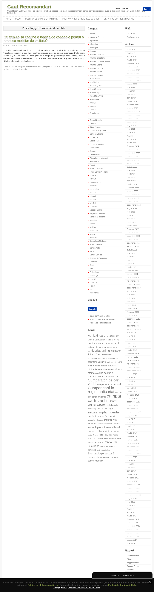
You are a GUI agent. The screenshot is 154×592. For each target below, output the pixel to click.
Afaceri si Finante (97, 37)
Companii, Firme (96, 134)
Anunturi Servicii (96, 68)
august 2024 (132, 125)
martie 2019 (132, 350)
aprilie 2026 (131, 56)
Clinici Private (95, 127)
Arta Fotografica (96, 86)
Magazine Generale (97, 213)
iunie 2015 (131, 505)
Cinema (93, 124)
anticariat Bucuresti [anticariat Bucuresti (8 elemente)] (97, 340)
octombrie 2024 (133, 119)
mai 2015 (130, 509)
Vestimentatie (95, 293)
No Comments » (77, 67)
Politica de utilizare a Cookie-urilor (84, 588)
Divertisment (95, 155)
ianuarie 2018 (132, 398)
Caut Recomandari (29, 6)
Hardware (93, 179)
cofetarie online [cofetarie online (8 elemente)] (95, 376)
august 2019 (132, 333)
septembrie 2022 (133, 205)
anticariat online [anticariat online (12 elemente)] (99, 350)
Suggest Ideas (133, 563)
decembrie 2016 (133, 443)
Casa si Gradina (96, 120)
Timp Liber (94, 279)
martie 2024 (132, 143)
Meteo (92, 224)
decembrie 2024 (133, 112)
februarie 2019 (133, 353)
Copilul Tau (94, 141)
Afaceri (92, 34)
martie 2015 (132, 516)
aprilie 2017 (131, 429)
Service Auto (95, 248)
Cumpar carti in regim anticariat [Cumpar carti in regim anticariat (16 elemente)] (101, 390)
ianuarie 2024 (132, 150)
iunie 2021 (131, 257)
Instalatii (93, 193)
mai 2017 (130, 426)
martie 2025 (132, 101)
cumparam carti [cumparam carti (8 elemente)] (111, 376)
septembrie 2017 (133, 412)
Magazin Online (96, 210)
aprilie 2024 (131, 139)
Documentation (133, 556)
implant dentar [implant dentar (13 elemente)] (109, 412)
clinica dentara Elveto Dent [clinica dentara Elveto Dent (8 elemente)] (101, 369)
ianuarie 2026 (132, 67)
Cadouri (93, 110)
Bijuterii (92, 106)
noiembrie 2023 (133, 157)
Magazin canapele (50, 67)
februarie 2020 (133, 312)
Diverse (93, 151)
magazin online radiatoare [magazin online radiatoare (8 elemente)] (100, 431)
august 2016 (132, 457)
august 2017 (132, 416)
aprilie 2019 (131, 347)
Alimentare (94, 44)
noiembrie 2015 (133, 488)
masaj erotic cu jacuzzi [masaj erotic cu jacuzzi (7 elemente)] (102, 435)
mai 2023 (130, 177)
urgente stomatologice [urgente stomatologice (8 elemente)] (98, 457)
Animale (93, 51)
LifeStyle (93, 203)
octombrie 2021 (133, 243)
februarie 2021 (133, 271)
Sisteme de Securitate (98, 258)
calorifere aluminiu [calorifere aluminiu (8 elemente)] (97, 362)
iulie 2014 (131, 543)
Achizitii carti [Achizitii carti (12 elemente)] (96, 335)
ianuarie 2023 (132, 191)
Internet (93, 196)
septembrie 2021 (133, 246)
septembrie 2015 (133, 495)
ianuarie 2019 (132, 357)
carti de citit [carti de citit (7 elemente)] (111, 362)
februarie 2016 (133, 478)
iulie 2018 (131, 378)
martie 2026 (132, 60)
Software (93, 262)
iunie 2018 (131, 381)
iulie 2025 (131, 88)
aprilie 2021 (131, 264)
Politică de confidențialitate (41, 19)
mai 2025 (130, 94)
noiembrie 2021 (133, 239)
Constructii (94, 137)
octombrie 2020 (133, 284)
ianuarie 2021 (132, 274)
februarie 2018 (133, 395)
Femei (92, 165)
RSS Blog (131, 34)
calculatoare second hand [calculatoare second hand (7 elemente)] (109, 358)
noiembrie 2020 (133, 281)
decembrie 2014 (133, 526)
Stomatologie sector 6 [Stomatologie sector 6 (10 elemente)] (101, 453)
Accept (56, 588)
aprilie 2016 (131, 471)
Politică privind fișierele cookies (81, 19)
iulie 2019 (131, 336)
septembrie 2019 (133, 329)
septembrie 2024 (133, 122)
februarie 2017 (133, 436)
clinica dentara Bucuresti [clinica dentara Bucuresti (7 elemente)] (105, 366)
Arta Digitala (94, 82)
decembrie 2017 (133, 402)
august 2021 (132, 250)
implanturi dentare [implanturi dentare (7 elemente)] (95, 420)
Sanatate (93, 238)
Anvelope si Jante (97, 75)
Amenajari (94, 48)
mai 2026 (130, 53)
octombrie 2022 (133, 201)
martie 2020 (132, 309)
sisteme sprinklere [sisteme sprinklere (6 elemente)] (103, 450)
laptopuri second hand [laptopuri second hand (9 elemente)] (107, 427)
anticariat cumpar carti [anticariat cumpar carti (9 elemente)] (106, 343)
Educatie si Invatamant (99, 158)
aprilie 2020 (131, 305)
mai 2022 (130, 219)
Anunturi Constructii (97, 54)
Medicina (93, 220)
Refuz (63, 588)
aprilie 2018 (131, 388)
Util (91, 289)
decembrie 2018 (133, 360)
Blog (18, 19)
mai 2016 (130, 467)
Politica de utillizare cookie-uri (43, 585)
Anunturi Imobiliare (97, 58)
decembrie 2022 (133, 195)
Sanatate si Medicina (98, 241)
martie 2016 (132, 474)
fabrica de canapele (17, 67)
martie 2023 (132, 184)
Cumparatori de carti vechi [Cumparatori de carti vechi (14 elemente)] (104, 382)
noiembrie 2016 (133, 447)
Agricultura (94, 41)
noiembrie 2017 (133, 405)
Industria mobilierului (34, 67)
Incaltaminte (94, 189)
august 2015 (132, 499)
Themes (130, 570)
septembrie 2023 (133, 163)
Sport (92, 265)
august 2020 (132, 291)
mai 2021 (130, 260)
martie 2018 (132, 391)
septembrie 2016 (133, 454)
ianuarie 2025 (132, 108)
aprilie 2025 (131, 98)
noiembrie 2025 (133, 74)
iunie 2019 (131, 340)
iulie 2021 (131, 253)
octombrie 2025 (133, 77)
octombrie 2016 (133, 450)
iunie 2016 (131, 464)
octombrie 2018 (133, 367)
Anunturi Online (96, 65)
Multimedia (94, 231)
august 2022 (132, 208)
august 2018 (132, 374)
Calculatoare (95, 113)
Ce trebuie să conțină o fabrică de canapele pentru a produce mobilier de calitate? (43, 39)
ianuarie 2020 (132, 315)
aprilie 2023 (131, 181)
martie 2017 (132, 433)
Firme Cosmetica (96, 168)
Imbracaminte (95, 182)
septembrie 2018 (133, 371)
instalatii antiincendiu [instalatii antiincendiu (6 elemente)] (105, 424)
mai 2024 (130, 136)
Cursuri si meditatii (97, 144)
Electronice (94, 162)
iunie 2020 (131, 298)
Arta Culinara (95, 79)
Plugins (130, 559)
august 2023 (132, 167)
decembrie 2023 (133, 153)
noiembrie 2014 (133, 530)
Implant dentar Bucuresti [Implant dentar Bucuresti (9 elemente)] (101, 416)
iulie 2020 (131, 295)
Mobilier (23, 45)
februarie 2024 (133, 146)
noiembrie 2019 (133, 322)
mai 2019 (130, 343)
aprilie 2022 (131, 222)
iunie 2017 (131, 423)
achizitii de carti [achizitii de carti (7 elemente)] (112, 336)
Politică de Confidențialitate (122, 585)
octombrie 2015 (133, 492)
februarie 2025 (133, 105)
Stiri (91, 269)
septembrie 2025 (133, 81)
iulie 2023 (131, 170)
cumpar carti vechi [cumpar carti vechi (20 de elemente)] (104, 398)
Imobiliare (93, 186)
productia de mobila (19, 69)
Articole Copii (95, 92)
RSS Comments (133, 37)
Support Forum (133, 566)
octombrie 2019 (133, 326)
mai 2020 (130, 302)
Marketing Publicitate (98, 217)
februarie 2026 (133, 63)
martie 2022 (132, 226)
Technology (94, 272)
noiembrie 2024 (133, 115)
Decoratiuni (94, 148)
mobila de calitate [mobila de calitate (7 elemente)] (95, 442)
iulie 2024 (131, 129)
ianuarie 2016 (132, 481)
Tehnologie (94, 276)
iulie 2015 (131, 502)
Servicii (92, 251)
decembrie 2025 (133, 70)
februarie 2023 (133, 188)
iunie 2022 (131, 215)
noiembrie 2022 (133, 198)
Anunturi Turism (96, 72)
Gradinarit (94, 175)
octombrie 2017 (133, 409)
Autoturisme (94, 99)
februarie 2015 (133, 519)
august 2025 (132, 84)
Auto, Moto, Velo (96, 96)
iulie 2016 (131, 461)
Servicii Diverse (96, 255)
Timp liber (93, 282)
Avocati (92, 103)
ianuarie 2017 (132, 440)
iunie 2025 (131, 91)
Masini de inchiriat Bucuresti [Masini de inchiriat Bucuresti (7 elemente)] (109, 438)
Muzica (92, 234)
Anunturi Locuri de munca (100, 61)
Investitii (93, 200)
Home (8, 19)
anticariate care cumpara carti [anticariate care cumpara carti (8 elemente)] (102, 347)
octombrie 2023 (133, 160)
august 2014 (132, 540)
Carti (91, 117)
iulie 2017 (131, 419)
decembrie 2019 (133, 319)
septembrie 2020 (133, 288)
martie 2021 (132, 267)
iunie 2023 (131, 174)
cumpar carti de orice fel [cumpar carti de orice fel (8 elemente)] (109, 384)
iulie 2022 (131, 212)
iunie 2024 (131, 132)
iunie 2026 (131, 50)
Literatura (93, 206)
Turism (92, 286)
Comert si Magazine (98, 130)
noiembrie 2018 (133, 364)
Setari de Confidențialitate (119, 19)
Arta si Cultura (95, 89)
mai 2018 (130, 385)
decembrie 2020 (133, 277)
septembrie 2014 (133, 537)
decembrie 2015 (133, 485)
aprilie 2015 (131, 512)
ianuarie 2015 (132, 523)
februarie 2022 (133, 229)
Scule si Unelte (96, 244)
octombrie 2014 (133, 533)
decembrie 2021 (133, 236)
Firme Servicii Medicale (99, 172)
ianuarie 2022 (132, 233)
